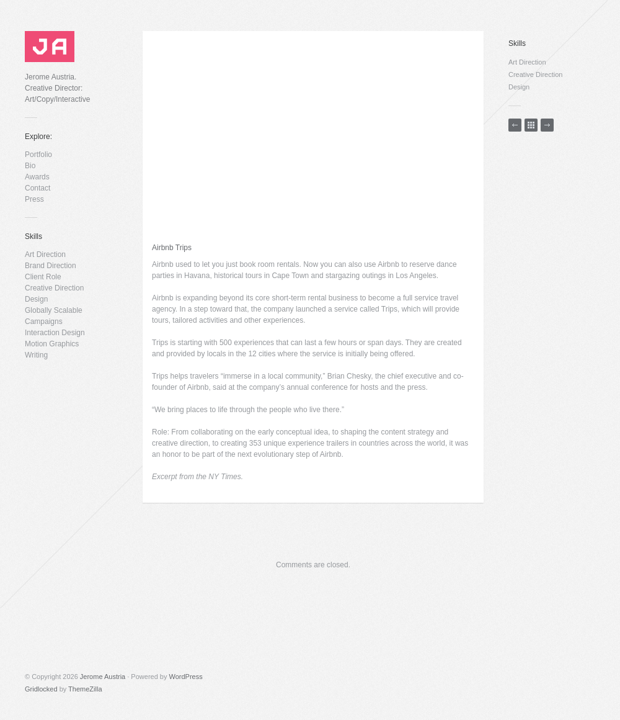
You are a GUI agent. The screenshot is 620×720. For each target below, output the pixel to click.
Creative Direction (54, 288)
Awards (37, 177)
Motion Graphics (52, 344)
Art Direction (45, 254)
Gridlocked (41, 689)
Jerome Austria (102, 676)
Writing (36, 355)
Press (34, 199)
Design (36, 299)
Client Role (43, 276)
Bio (30, 165)
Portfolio (38, 154)
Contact (37, 188)
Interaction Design (55, 332)
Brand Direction (50, 265)
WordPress (186, 676)
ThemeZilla (85, 689)
